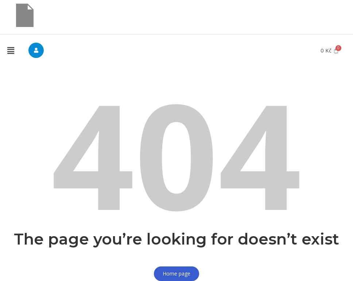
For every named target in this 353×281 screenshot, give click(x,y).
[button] (10, 50)
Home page (176, 273)
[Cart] (330, 50)
